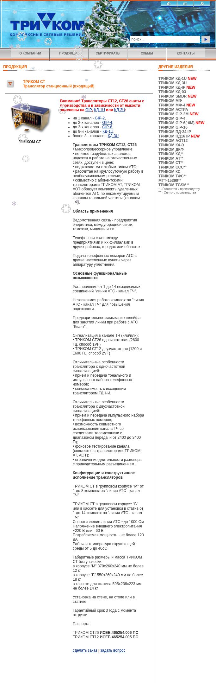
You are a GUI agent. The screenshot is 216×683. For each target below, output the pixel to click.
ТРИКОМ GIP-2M (173, 114)
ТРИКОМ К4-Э (171, 145)
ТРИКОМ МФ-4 (176, 105)
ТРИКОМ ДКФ (171, 149)
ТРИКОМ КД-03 (172, 92)
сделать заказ (85, 650)
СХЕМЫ (147, 53)
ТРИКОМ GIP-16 (173, 127)
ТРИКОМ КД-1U (172, 78)
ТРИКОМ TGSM (172, 185)
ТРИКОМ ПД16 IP (174, 136)
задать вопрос (112, 650)
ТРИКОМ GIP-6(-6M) (176, 123)
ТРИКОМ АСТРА (173, 109)
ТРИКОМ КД (169, 154)
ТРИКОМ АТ (169, 158)
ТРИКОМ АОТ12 (173, 140)
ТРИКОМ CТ (169, 163)
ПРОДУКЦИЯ (69, 53)
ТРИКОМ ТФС (171, 176)
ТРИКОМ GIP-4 (171, 118)
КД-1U (99, 110)
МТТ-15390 (168, 180)
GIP (88, 110)
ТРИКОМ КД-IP (171, 87)
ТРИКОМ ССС (171, 167)
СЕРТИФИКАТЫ (108, 53)
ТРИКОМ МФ (170, 101)
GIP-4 (107, 122)
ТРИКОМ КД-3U (172, 83)
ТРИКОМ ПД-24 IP (174, 132)
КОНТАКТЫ (185, 53)
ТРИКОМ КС (169, 171)
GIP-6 (107, 127)
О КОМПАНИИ (30, 53)
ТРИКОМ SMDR (172, 96)
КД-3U (119, 110)
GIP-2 (100, 118)
